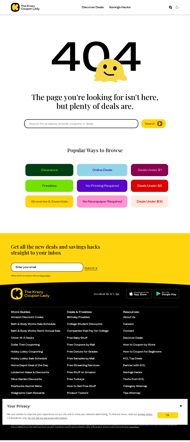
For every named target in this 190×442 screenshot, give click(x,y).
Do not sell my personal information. (47, 418)
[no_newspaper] (104, 203)
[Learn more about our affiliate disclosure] (134, 429)
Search (153, 123)
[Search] (170, 7)
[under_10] (153, 203)
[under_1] (153, 170)
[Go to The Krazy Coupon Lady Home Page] (25, 7)
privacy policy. (145, 414)
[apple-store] (139, 295)
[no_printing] (104, 186)
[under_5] (153, 186)
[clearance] (50, 170)
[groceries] (50, 203)
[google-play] (166, 295)
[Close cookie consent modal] (181, 406)
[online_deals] (104, 170)
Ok (167, 415)
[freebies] (50, 186)
